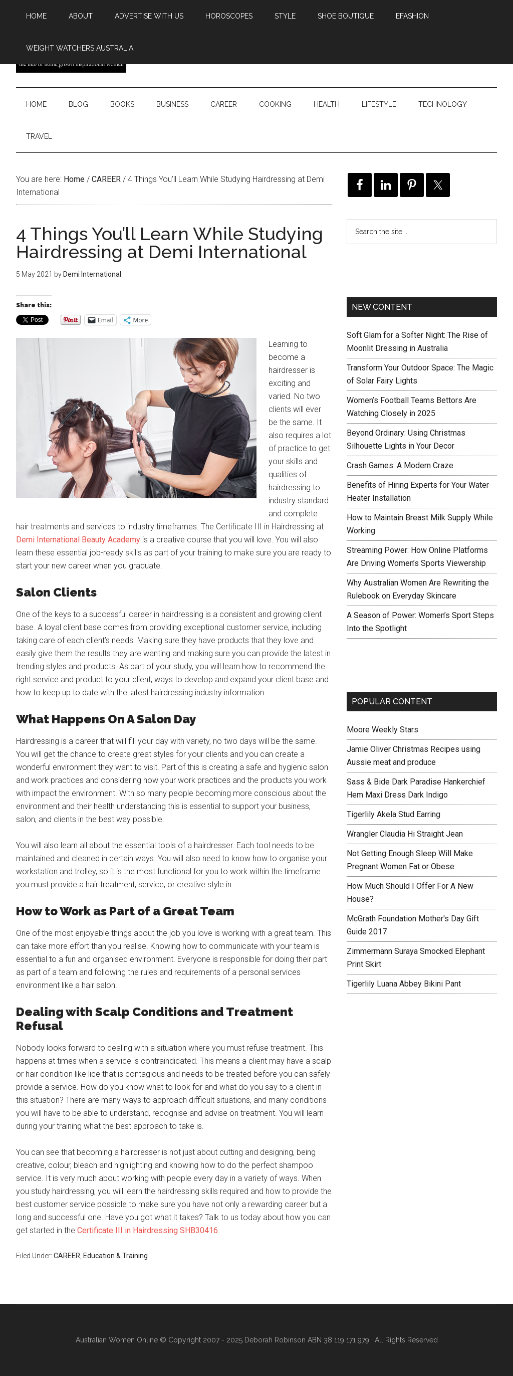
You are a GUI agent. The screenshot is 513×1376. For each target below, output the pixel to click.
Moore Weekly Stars (382, 729)
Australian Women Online (117, 1340)
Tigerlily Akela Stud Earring (393, 814)
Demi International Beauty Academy (78, 539)
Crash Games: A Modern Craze (400, 465)
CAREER (67, 1256)
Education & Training (115, 1256)
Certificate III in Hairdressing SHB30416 (147, 1230)
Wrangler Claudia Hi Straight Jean (405, 834)
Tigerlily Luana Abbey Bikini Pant (404, 984)
